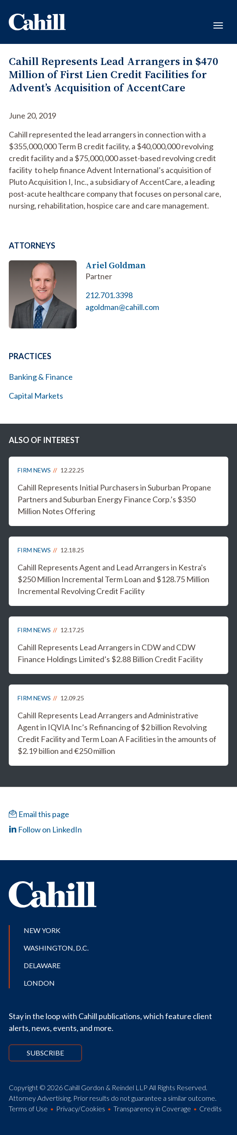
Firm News (34, 470)
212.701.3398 (109, 295)
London (39, 983)
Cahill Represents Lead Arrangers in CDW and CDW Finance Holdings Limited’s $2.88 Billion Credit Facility (110, 653)
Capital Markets (36, 395)
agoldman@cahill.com (122, 307)
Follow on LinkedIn (45, 829)
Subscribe (45, 1053)
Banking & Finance (41, 377)
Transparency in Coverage (152, 1108)
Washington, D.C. (56, 948)
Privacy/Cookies (80, 1108)
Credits (210, 1108)
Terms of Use (28, 1108)
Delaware (42, 965)
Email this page (39, 814)
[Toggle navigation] (218, 25)
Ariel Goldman (115, 265)
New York (42, 930)
